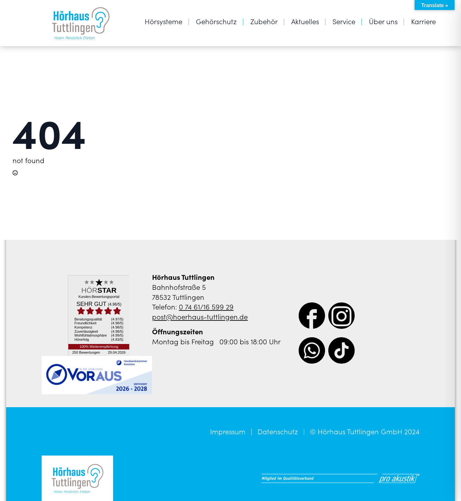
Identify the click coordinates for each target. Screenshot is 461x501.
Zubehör (264, 21)
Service (343, 21)
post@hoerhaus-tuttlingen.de (200, 316)
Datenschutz (277, 431)
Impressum (227, 431)
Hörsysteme (163, 21)
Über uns (383, 21)
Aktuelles (305, 21)
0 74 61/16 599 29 (206, 306)
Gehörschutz (216, 21)
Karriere (423, 21)
